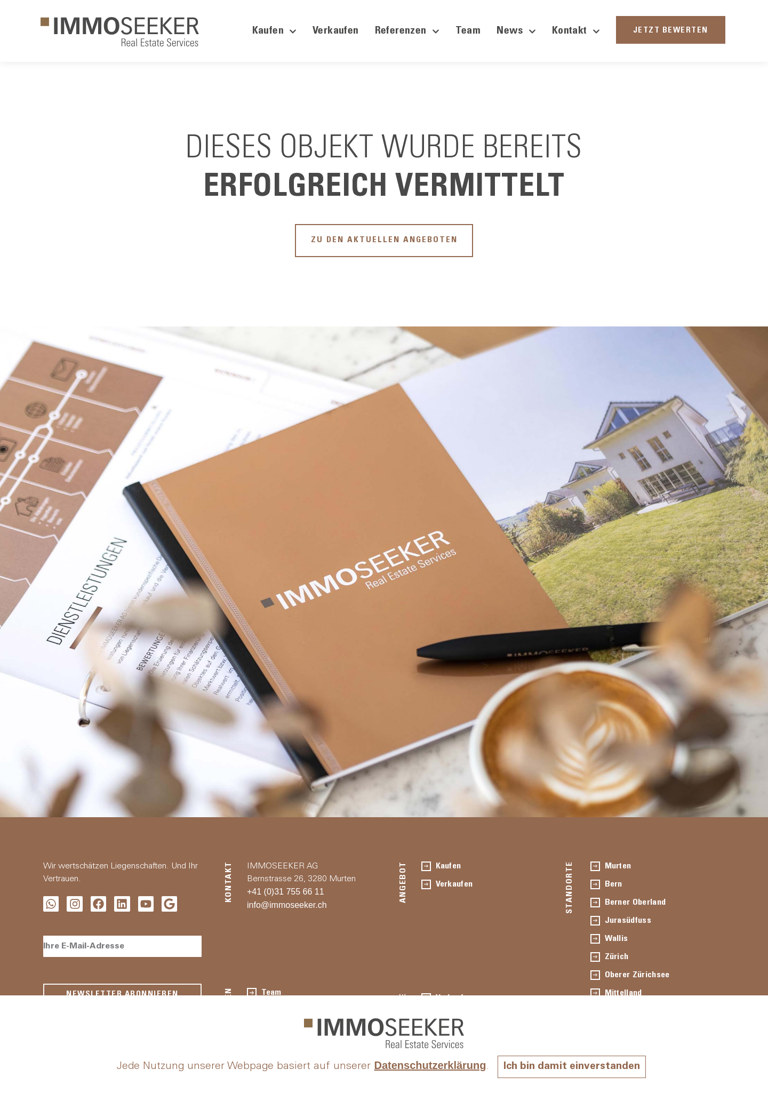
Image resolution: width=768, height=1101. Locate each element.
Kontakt (576, 31)
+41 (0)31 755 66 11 (285, 893)
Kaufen (274, 31)
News (516, 31)
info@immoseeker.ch (287, 907)
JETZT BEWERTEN (670, 31)
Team (468, 31)
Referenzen (407, 31)
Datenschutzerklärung (428, 1065)
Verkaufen (336, 31)
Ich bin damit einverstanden (571, 1067)
